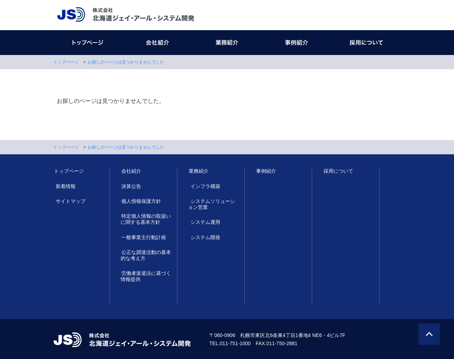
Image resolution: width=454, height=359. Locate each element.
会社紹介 (130, 171)
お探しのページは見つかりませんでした (126, 62)
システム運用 (203, 222)
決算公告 (130, 186)
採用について (338, 171)
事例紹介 (265, 171)
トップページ (66, 62)
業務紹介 (198, 171)
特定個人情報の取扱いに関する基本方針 (145, 219)
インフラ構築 (203, 186)
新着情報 (63, 186)
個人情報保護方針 (140, 201)
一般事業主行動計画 (143, 237)
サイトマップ (68, 201)
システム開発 (203, 237)
